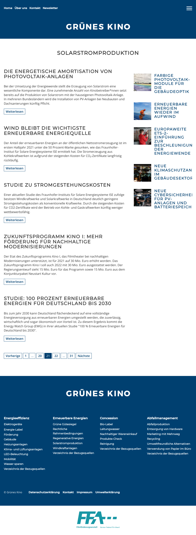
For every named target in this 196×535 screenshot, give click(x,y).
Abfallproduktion (158, 424)
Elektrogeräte (13, 424)
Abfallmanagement (162, 418)
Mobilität (10, 459)
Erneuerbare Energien (70, 418)
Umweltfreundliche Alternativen (168, 444)
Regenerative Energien (68, 438)
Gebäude (10, 439)
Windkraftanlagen (65, 448)
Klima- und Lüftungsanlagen (23, 449)
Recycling (153, 439)
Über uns (21, 8)
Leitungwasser (109, 429)
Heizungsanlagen (15, 444)
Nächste (84, 356)
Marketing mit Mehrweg (163, 434)
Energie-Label (13, 429)
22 (56, 356)
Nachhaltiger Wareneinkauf (118, 434)
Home (8, 8)
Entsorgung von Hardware (164, 429)
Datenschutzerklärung (44, 492)
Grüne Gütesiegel (64, 424)
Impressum (84, 492)
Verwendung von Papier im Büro (169, 448)
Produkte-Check (111, 439)
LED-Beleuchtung (16, 454)
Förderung (11, 434)
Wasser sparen (13, 464)
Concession (109, 418)
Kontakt (35, 8)
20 (40, 356)
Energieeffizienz (16, 418)
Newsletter (50, 8)
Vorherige (13, 356)
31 (71, 356)
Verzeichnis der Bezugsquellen (24, 469)
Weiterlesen (14, 111)
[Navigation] (189, 8)
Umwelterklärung (107, 492)
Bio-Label (106, 424)
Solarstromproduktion (67, 443)
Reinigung (107, 444)
